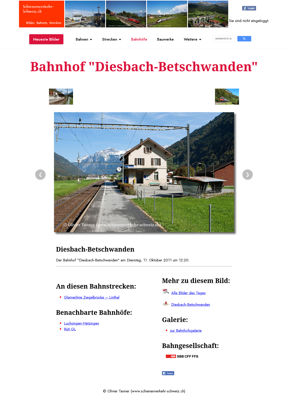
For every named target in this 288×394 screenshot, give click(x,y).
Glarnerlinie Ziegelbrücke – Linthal (91, 297)
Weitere (190, 39)
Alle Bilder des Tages (188, 293)
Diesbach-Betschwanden (190, 304)
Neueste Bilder (46, 39)
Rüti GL (70, 329)
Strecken (109, 39)
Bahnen (82, 39)
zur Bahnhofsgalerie (186, 330)
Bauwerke (165, 39)
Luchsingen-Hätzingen (81, 323)
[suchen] (223, 39)
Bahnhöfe (139, 39)
